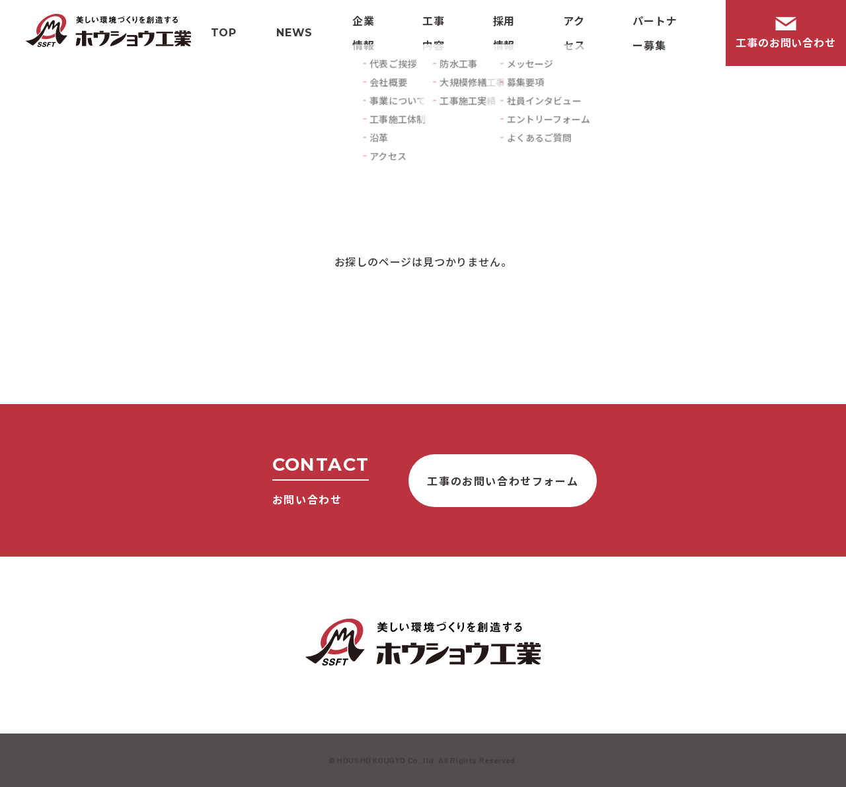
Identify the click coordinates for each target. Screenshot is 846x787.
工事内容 (433, 33)
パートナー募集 (655, 33)
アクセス (574, 33)
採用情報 (504, 33)
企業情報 (363, 33)
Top (224, 32)
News (294, 32)
